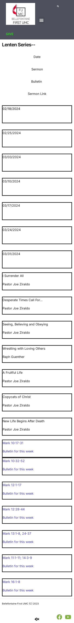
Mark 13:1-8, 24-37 (17, 533)
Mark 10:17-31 (13, 443)
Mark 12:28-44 (14, 509)
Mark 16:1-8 (11, 582)
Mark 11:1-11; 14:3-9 (17, 558)
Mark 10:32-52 (14, 461)
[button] (41, 20)
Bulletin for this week (18, 451)
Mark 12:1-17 (12, 485)
